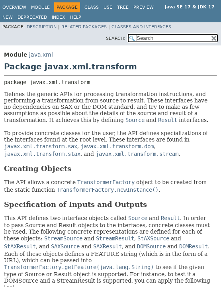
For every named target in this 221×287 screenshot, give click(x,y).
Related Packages (84, 26)
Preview (143, 7)
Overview (14, 7)
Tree (123, 7)
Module (40, 7)
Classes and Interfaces (141, 26)
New (7, 17)
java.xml (41, 54)
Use (108, 7)
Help (75, 17)
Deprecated (32, 17)
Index (58, 17)
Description (42, 26)
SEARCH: (115, 38)
